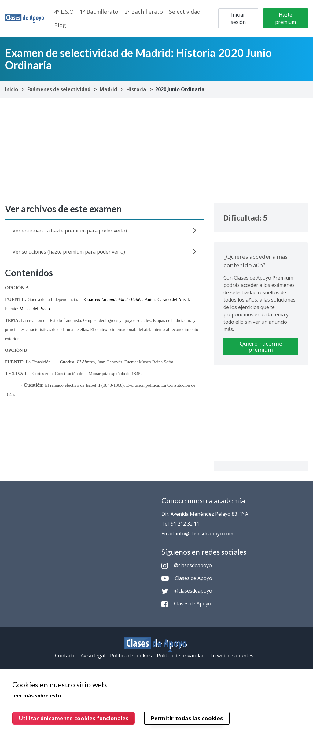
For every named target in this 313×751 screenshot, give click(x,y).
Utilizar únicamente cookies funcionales (73, 718)
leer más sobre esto (36, 695)
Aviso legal (93, 655)
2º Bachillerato (143, 11)
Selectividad (185, 11)
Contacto (65, 655)
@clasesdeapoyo (186, 565)
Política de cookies (131, 655)
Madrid (108, 89)
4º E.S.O (64, 11)
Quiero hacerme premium (261, 346)
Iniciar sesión (238, 18)
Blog (60, 25)
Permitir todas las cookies (187, 718)
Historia (136, 89)
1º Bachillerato (99, 11)
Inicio (11, 89)
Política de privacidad (180, 655)
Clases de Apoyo (186, 578)
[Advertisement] (156, 150)
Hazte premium (285, 18)
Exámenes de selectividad (58, 89)
